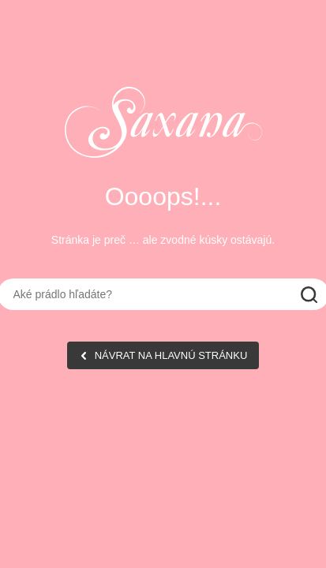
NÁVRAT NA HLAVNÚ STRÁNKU (171, 355)
